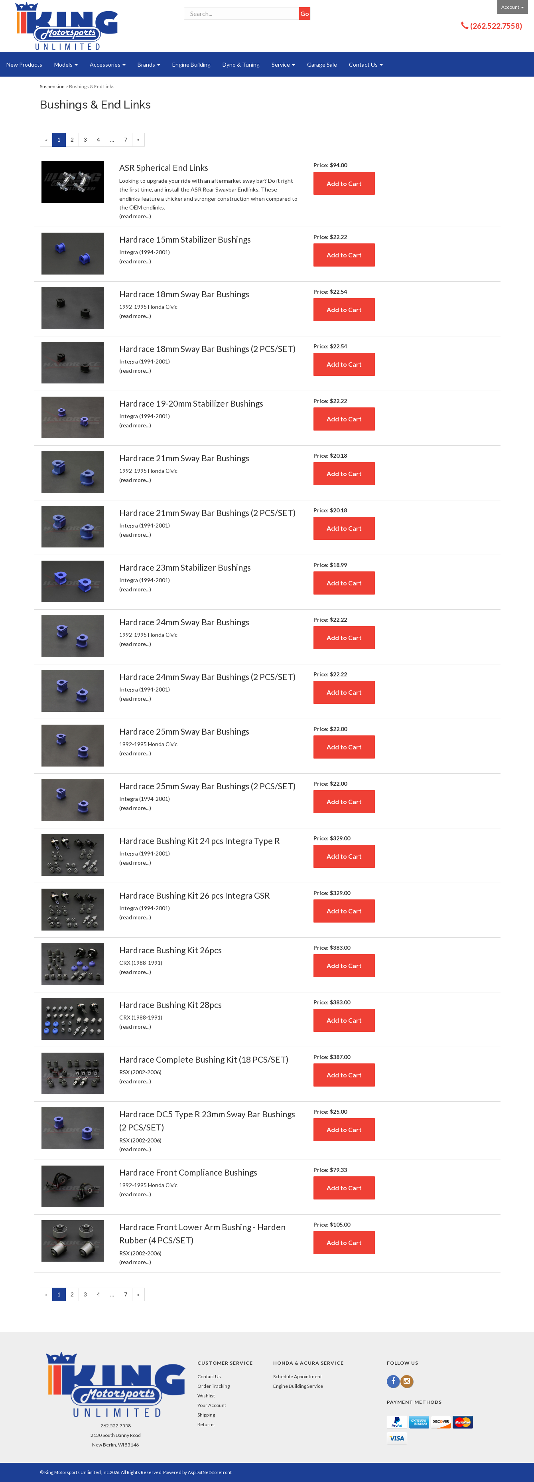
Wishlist (206, 1396)
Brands (149, 64)
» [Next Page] (141, 140)
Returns (206, 1424)
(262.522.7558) (496, 25)
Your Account (211, 1405)
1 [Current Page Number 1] (61, 140)
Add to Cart (344, 183)
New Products (24, 64)
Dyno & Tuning (241, 64)
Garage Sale (322, 64)
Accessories (108, 64)
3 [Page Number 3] (88, 139)
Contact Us (366, 64)
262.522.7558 (115, 1426)
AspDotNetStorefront (210, 1472)
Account (512, 7)
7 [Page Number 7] (128, 139)
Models (66, 64)
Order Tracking (213, 1386)
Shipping (206, 1415)
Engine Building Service (298, 1386)
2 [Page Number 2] (75, 139)
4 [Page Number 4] (101, 139)
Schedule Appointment (297, 1376)
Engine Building (191, 64)
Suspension (52, 86)
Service (283, 64)
